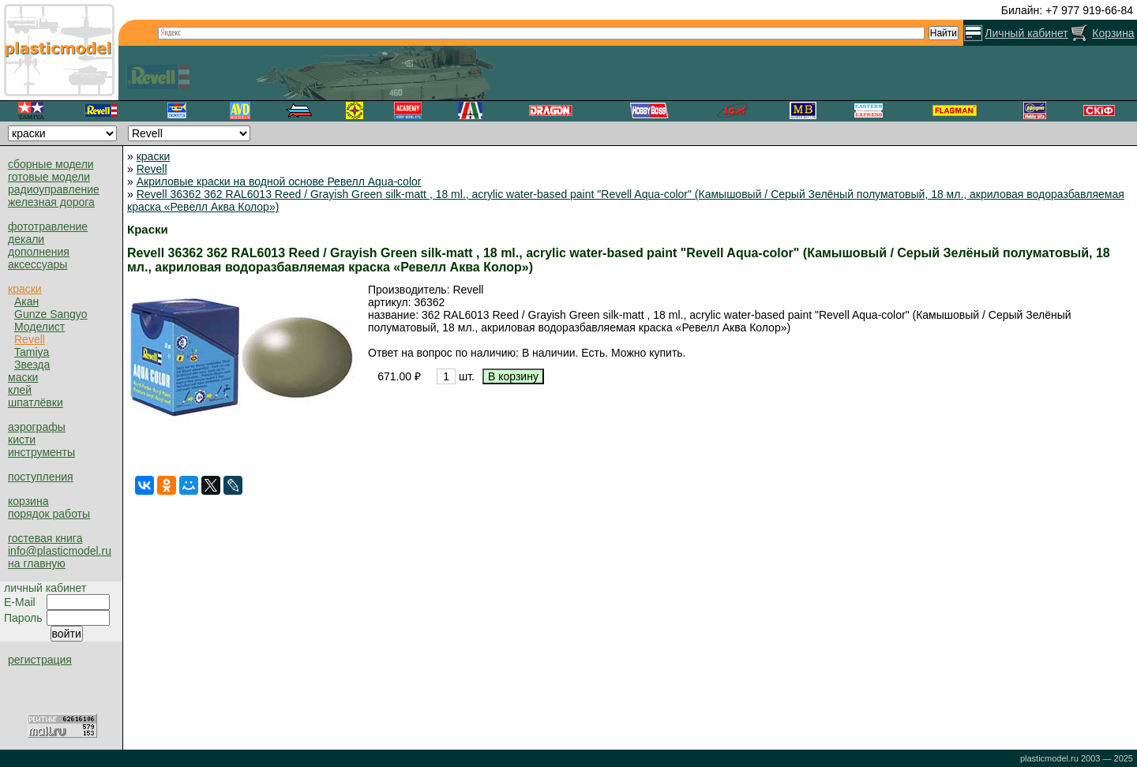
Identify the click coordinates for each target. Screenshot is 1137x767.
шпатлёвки (35, 402)
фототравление (48, 226)
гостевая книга (45, 538)
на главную (37, 563)
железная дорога (51, 202)
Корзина (1113, 33)
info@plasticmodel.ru (59, 550)
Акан (26, 301)
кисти (22, 439)
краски (25, 288)
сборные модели (51, 164)
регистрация (40, 659)
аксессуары (37, 264)
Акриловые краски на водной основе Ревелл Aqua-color (279, 181)
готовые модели (49, 176)
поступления (40, 476)
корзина (28, 501)
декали (26, 239)
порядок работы (49, 513)
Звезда (32, 364)
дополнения (38, 251)
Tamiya (31, 352)
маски (23, 377)
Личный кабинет (1026, 33)
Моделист (39, 326)
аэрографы (37, 427)
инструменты (41, 452)
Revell (29, 339)
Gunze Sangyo (51, 314)
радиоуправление (53, 189)
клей (20, 390)
